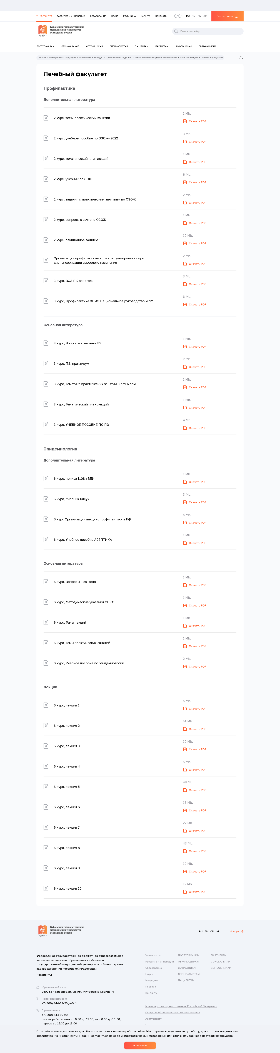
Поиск (176, 31)
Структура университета (78, 57)
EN (193, 15)
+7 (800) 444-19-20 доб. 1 (59, 1003)
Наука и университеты (159, 1024)
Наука (114, 16)
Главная (42, 57)
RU (188, 15)
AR (205, 15)
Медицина (129, 16)
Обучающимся (70, 46)
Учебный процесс (189, 57)
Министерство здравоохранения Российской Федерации (181, 1006)
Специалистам (119, 46)
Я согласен (140, 1045)
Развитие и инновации (71, 16)
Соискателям (220, 961)
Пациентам (141, 46)
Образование (98, 16)
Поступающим (45, 46)
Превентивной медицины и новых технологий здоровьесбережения (141, 57)
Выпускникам (207, 46)
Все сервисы (225, 15)
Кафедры (98, 57)
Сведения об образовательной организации (172, 1012)
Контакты (161, 16)
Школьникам (184, 46)
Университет (44, 16)
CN (199, 15)
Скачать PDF (197, 121)
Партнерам (161, 46)
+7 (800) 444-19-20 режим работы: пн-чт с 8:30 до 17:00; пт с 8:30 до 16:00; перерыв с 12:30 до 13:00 (81, 1019)
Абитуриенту (153, 1018)
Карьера (145, 16)
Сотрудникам (94, 46)
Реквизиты (44, 974)
